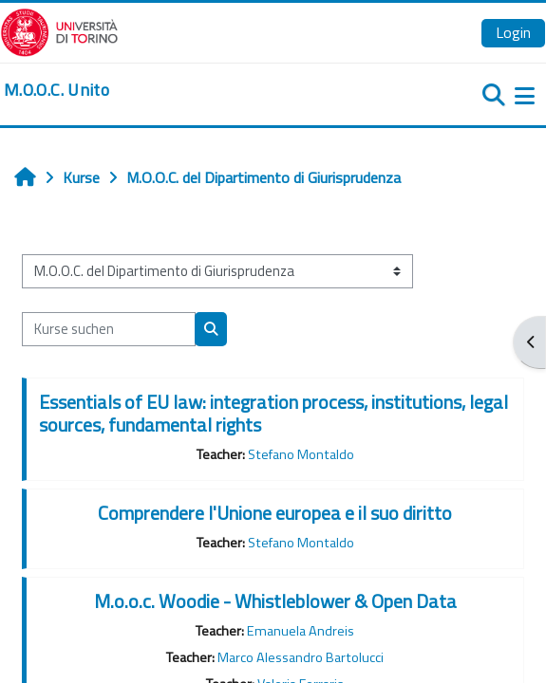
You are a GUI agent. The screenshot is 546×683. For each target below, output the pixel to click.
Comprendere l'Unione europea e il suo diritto (275, 512)
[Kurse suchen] (109, 329)
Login (513, 32)
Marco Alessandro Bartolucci (300, 657)
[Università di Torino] (59, 30)
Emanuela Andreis (300, 630)
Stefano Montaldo (301, 454)
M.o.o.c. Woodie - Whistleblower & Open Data (275, 601)
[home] (56, 90)
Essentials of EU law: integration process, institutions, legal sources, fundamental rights (273, 413)
